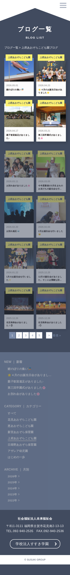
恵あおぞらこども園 (20, 430)
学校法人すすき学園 (32, 544)
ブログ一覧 (11, 48)
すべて (12, 417)
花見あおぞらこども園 (22, 424)
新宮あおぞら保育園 (20, 436)
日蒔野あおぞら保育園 (22, 448)
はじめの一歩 (16, 461)
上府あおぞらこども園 (22, 442)
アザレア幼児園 (18, 455)
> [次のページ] (49, 335)
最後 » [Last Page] (57, 335)
